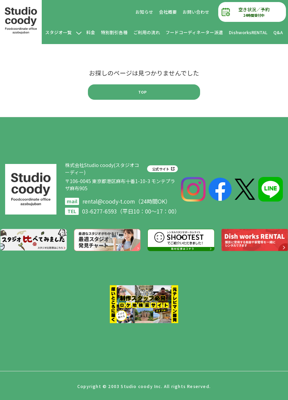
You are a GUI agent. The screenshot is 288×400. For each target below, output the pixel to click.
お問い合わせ (199, 12)
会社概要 (171, 12)
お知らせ (148, 12)
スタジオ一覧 (81, 35)
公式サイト (160, 168)
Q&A (278, 32)
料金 (109, 35)
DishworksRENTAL (248, 32)
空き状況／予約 (255, 12)
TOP (142, 91)
